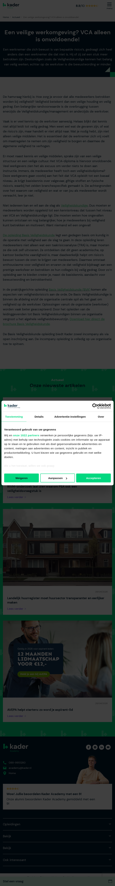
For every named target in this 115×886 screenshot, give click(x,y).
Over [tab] (101, 416)
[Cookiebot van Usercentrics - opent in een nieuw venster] (95, 406)
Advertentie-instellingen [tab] (70, 416)
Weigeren (21, 478)
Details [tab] (39, 416)
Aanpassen (57, 478)
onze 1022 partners (26, 435)
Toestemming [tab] (14, 416)
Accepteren (93, 478)
